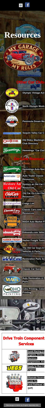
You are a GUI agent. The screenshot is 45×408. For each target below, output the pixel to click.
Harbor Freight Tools (34, 240)
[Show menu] (21, 5)
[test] (22, 405)
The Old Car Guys (32, 248)
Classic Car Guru (32, 269)
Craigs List (28, 203)
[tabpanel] (22, 187)
